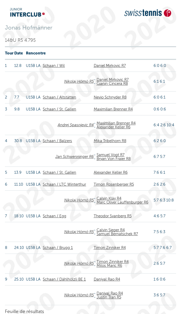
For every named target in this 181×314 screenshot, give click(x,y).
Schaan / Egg (54, 216)
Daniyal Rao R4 (107, 279)
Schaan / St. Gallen (59, 109)
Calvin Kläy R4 (109, 198)
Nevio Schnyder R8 (110, 97)
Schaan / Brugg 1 (58, 248)
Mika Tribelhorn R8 (110, 141)
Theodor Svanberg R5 (113, 216)
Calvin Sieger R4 (111, 230)
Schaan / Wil (54, 66)
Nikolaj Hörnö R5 (79, 81)
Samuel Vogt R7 (111, 155)
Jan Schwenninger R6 (74, 157)
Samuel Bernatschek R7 (117, 234)
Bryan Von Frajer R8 (114, 159)
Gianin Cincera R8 (112, 83)
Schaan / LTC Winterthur (64, 184)
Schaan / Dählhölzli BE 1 (64, 279)
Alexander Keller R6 (114, 127)
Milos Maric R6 (109, 265)
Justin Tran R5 (109, 297)
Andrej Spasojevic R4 (76, 125)
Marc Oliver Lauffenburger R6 (122, 202)
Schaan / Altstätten (59, 97)
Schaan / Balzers (57, 141)
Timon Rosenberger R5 (114, 184)
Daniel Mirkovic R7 (110, 66)
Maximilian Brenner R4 (113, 109)
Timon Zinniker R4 (110, 248)
